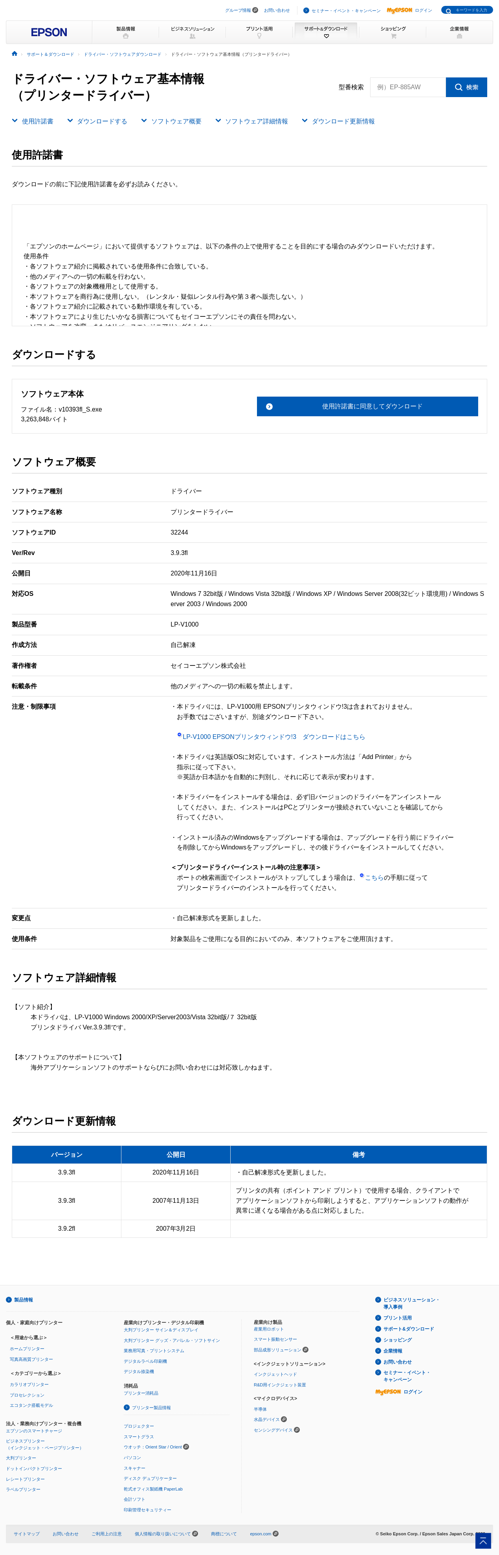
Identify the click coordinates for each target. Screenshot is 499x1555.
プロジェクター (139, 1426)
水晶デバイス (267, 1419)
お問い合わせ (277, 10)
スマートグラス (139, 1436)
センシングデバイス (273, 1430)
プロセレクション (27, 1395)
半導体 (260, 1409)
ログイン (409, 10)
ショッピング (397, 1340)
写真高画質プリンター (31, 1359)
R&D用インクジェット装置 (280, 1384)
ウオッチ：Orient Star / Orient (153, 1447)
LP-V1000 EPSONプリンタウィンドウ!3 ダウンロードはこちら (271, 736)
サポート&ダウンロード (408, 1329)
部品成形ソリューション (277, 1349)
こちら (371, 877)
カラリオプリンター (29, 1384)
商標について (224, 1533)
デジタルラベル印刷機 (145, 1361)
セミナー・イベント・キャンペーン (346, 10)
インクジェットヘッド (275, 1374)
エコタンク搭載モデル (31, 1405)
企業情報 (392, 1351)
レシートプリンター (25, 1479)
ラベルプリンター (23, 1489)
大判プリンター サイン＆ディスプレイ (161, 1329)
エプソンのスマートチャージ (34, 1430)
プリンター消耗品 (141, 1393)
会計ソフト (134, 1499)
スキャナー (134, 1468)
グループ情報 (238, 10)
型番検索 (351, 87)
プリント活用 (397, 1318)
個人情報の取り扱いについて (166, 1533)
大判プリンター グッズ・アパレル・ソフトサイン (172, 1340)
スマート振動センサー (275, 1339)
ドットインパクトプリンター (34, 1468)
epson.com (260, 1533)
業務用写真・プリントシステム (154, 1350)
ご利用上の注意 (107, 1533)
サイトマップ (27, 1533)
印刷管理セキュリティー (147, 1509)
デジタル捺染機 (139, 1371)
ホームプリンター (27, 1348)
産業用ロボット (269, 1329)
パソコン (132, 1457)
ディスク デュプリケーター (150, 1478)
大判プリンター (21, 1458)
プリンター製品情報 (151, 1407)
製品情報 (23, 1300)
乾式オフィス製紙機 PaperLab (153, 1489)
